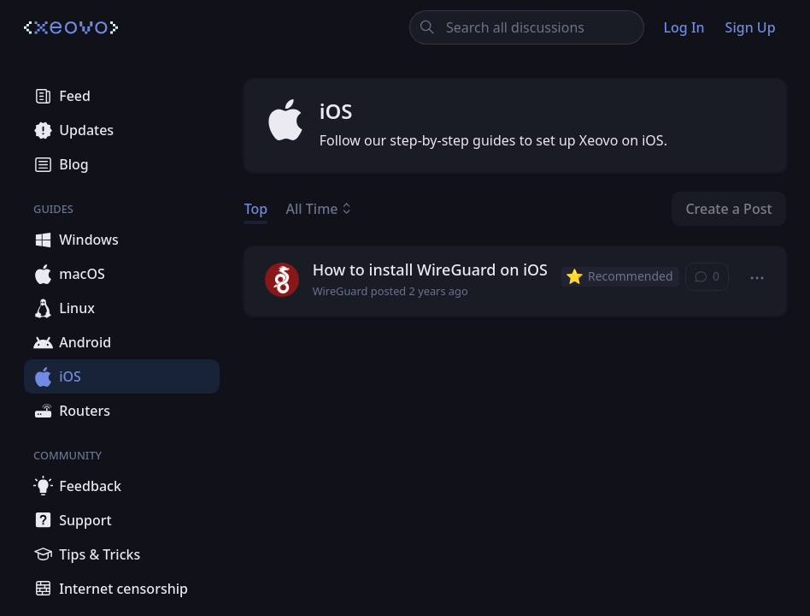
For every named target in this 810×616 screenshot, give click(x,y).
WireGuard (340, 291)
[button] (757, 278)
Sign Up (750, 27)
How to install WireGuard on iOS (430, 269)
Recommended (619, 276)
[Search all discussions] (526, 27)
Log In (683, 27)
